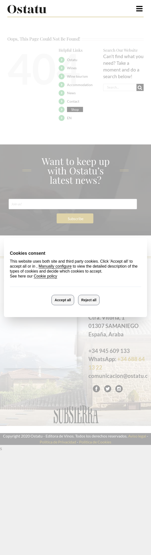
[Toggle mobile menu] (140, 8)
